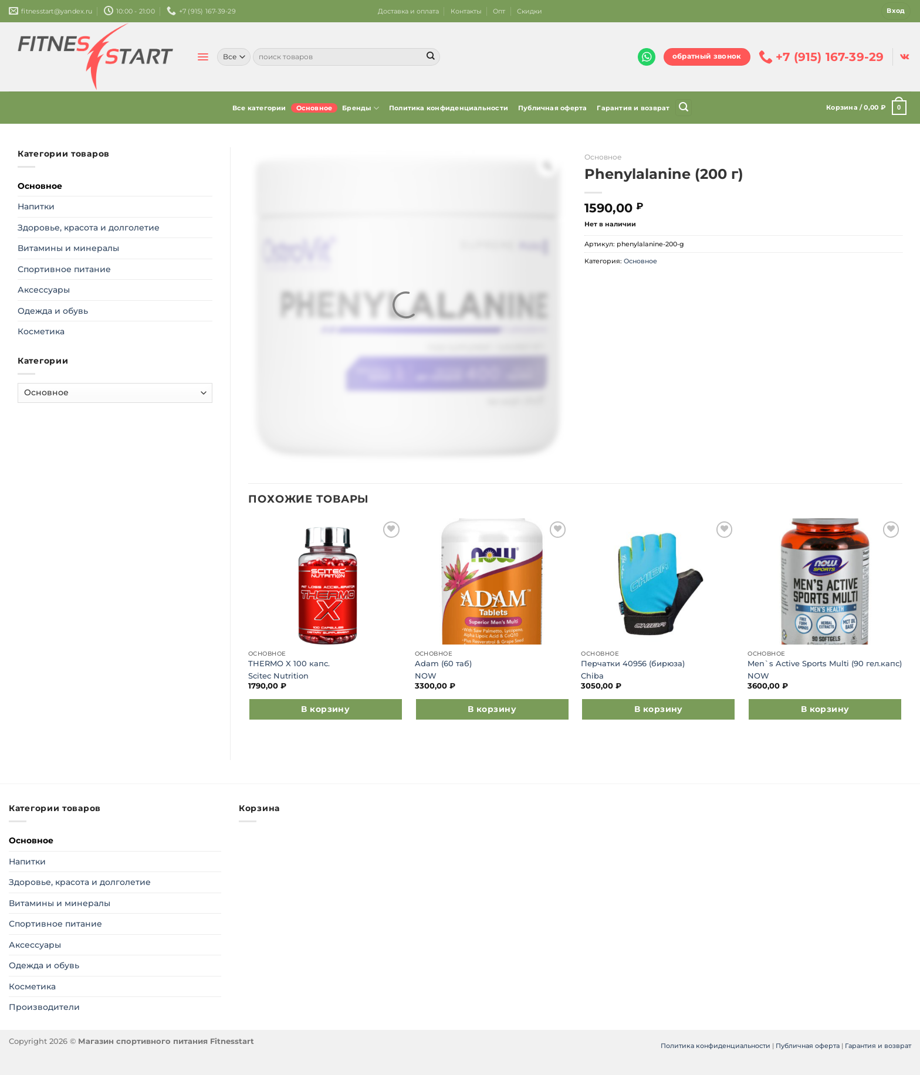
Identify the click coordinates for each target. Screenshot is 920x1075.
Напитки (36, 206)
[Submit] (430, 57)
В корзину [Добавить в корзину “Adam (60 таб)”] (492, 709)
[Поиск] (683, 107)
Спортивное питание (64, 269)
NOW (426, 676)
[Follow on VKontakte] (904, 57)
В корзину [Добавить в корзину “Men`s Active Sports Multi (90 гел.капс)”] (825, 709)
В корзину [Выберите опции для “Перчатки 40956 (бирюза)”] (658, 709)
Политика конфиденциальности (448, 108)
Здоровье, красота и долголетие (89, 227)
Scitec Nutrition (278, 676)
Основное (314, 108)
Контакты (466, 11)
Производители (44, 1007)
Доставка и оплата (408, 11)
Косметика (41, 331)
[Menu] (203, 56)
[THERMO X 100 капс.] (325, 581)
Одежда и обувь (53, 311)
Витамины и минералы (68, 248)
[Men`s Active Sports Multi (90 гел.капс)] (825, 581)
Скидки (529, 11)
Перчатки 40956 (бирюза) (633, 663)
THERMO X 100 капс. (289, 663)
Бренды (360, 108)
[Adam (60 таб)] (492, 581)
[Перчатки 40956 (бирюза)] (658, 581)
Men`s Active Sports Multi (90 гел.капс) (825, 663)
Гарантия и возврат (633, 108)
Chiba (592, 676)
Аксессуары (44, 289)
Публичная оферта (552, 108)
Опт (499, 11)
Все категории (259, 108)
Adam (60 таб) (443, 663)
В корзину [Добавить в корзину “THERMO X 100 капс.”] (325, 709)
